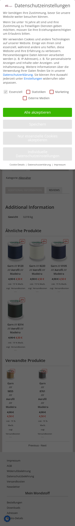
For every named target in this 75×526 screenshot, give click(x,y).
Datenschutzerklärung (18, 74)
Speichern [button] (37, 123)
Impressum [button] (60, 163)
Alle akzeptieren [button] (37, 111)
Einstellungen (33, 78)
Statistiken (36, 91)
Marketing (59, 91)
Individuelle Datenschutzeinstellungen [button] (37, 152)
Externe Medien (36, 97)
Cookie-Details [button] (17, 163)
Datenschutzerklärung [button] (39, 163)
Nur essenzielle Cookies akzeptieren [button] (38, 137)
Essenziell (13, 91)
